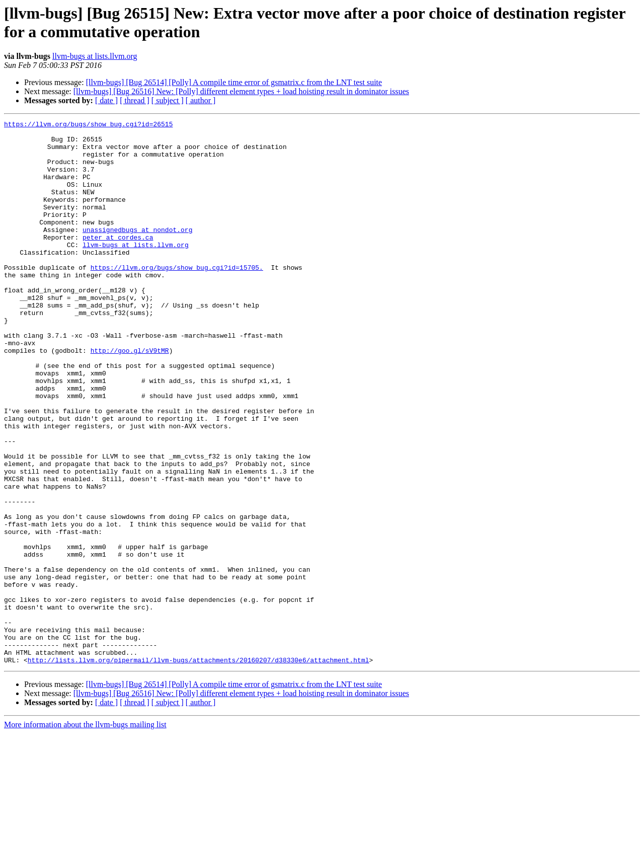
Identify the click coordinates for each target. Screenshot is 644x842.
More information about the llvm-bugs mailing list (85, 833)
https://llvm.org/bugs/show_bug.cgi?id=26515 (88, 125)
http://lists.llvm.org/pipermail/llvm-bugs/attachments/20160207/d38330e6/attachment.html (198, 768)
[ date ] (106, 100)
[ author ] (201, 100)
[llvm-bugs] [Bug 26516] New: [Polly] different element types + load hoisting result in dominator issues (241, 91)
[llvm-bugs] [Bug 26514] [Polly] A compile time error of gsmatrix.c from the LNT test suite (234, 82)
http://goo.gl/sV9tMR (130, 397)
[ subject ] (167, 100)
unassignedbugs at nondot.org (137, 252)
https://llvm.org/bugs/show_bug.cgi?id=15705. (177, 297)
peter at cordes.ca (118, 261)
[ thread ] (134, 100)
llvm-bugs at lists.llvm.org (94, 56)
